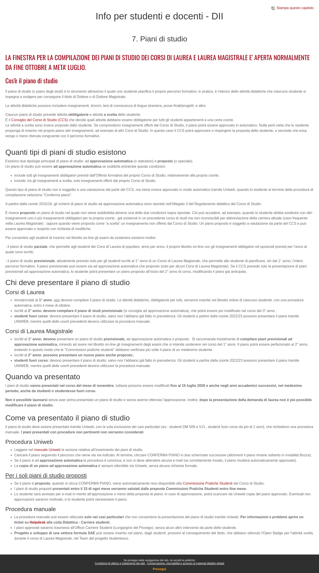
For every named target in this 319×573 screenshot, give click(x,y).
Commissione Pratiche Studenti (207, 483)
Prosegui (159, 569)
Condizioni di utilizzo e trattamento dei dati (120, 563)
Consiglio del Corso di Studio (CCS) (39, 120)
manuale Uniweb (47, 450)
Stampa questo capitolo (292, 8)
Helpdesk (37, 522)
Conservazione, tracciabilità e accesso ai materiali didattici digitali (185, 563)
